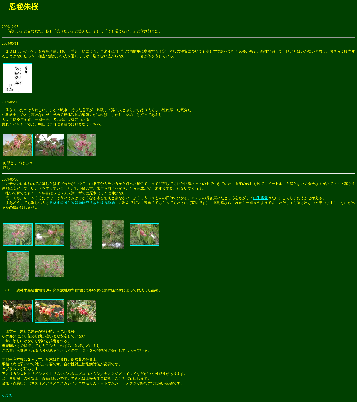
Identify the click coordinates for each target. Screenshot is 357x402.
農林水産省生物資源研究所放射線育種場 (82, 203)
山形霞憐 (260, 198)
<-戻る (7, 396)
